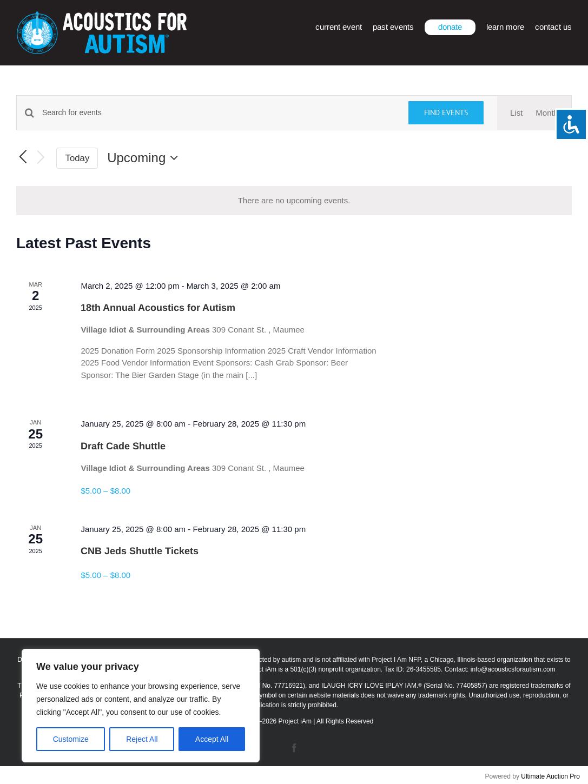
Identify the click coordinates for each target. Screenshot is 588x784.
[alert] (294, 201)
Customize (71, 739)
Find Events (446, 112)
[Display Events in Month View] (547, 113)
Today (77, 158)
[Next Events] (41, 158)
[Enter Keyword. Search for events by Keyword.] (218, 113)
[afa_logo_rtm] (101, 15)
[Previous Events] (22, 157)
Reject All (141, 739)
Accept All (211, 739)
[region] (141, 705)
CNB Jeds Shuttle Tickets (140, 551)
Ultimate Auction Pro (550, 776)
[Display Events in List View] (516, 113)
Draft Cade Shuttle (123, 446)
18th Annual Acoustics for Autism (158, 307)
